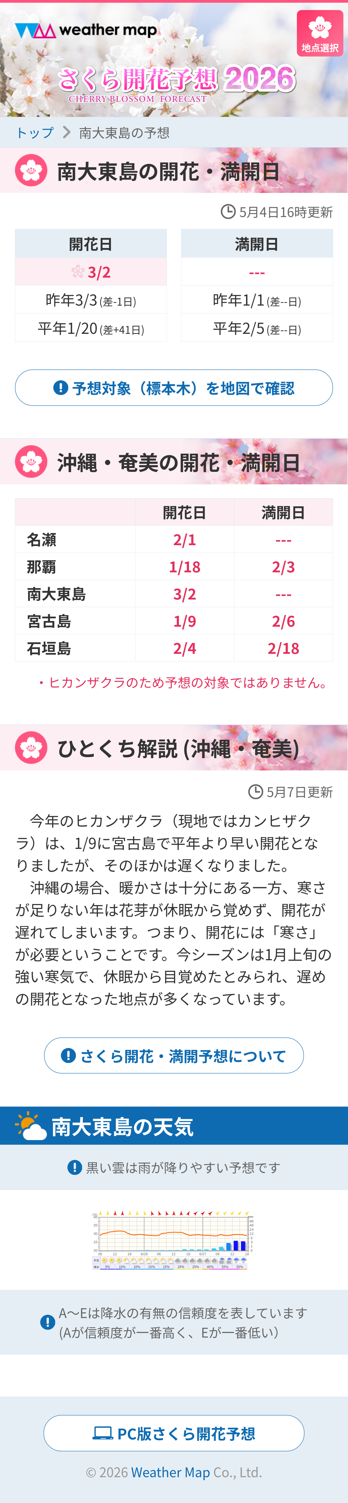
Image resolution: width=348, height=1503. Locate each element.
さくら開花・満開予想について (183, 1055)
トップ (34, 132)
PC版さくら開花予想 (186, 1433)
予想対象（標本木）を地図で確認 (183, 387)
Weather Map (170, 1471)
